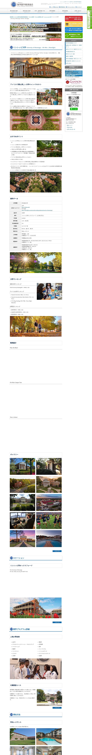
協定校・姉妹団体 (69, 56)
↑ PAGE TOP (57, 551)
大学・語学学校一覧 (39, 11)
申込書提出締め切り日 (70, 51)
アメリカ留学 (31, 16)
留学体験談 (52, 11)
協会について (69, 125)
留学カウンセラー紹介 (70, 53)
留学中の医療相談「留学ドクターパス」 (74, 58)
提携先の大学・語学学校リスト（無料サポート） (74, 46)
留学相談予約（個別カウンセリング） (73, 61)
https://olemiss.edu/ (26, 207)
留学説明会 (65, 11)
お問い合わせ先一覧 (71, 129)
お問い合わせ (78, 11)
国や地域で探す (14, 11)
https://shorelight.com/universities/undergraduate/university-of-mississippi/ (37, 210)
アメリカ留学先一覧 (39, 16)
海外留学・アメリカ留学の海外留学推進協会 (19, 16)
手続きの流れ (69, 127)
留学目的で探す (27, 11)
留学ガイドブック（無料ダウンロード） (74, 49)
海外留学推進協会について (71, 42)
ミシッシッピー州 (47, 16)
